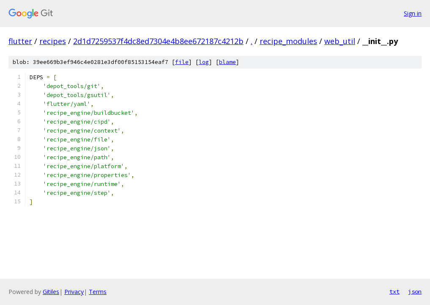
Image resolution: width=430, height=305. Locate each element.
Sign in (413, 13)
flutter (20, 41)
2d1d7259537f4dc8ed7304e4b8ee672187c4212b (158, 41)
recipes (52, 41)
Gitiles (51, 292)
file (182, 62)
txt (394, 291)
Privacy (74, 292)
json (415, 291)
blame (227, 62)
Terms (98, 292)
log (204, 62)
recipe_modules (288, 41)
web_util (339, 41)
